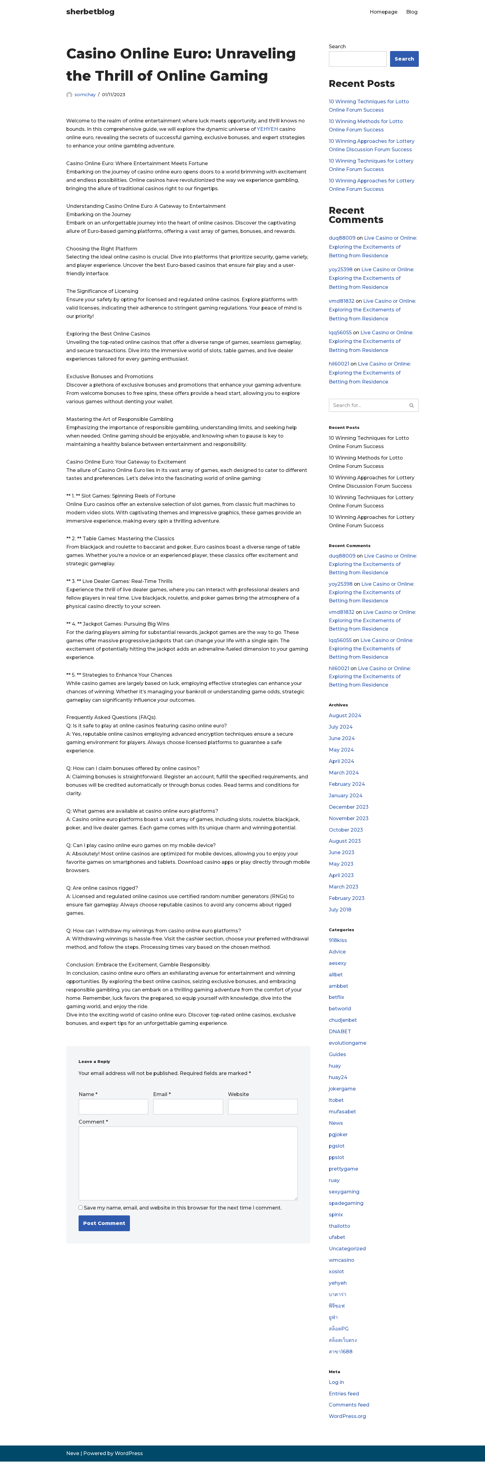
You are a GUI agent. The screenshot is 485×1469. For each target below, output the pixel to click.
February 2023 (347, 903)
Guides (337, 1060)
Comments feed (349, 1413)
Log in (336, 1390)
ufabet (337, 1244)
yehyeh (338, 1290)
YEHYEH (270, 129)
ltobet (336, 1106)
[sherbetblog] (90, 12)
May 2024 (341, 753)
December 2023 (349, 811)
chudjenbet (343, 1026)
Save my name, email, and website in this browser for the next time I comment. (182, 1214)
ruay (334, 1186)
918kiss (338, 945)
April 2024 (341, 765)
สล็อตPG (339, 1336)
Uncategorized (347, 1256)
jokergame (342, 1095)
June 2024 (342, 742)
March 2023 (343, 891)
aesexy (337, 968)
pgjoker (338, 1141)
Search (337, 46)
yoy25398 (341, 270)
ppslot (337, 1164)
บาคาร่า (337, 1301)
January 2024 (346, 800)
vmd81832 (342, 302)
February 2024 (347, 788)
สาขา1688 (341, 1359)
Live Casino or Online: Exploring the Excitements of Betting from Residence (373, 247)
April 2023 (341, 880)
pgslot (337, 1152)
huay (335, 1072)
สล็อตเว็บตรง (343, 1348)
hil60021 (339, 365)
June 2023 (341, 857)
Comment (93, 1128)
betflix (337, 1002)
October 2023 (346, 834)
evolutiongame (348, 1048)
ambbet (339, 991)
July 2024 (341, 731)
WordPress (129, 1461)
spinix (336, 1221)
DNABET (340, 1037)
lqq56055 (340, 333)
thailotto (340, 1233)
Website (238, 1101)
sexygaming (344, 1198)
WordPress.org (348, 1424)
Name (88, 1101)
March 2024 (344, 776)
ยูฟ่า (333, 1325)
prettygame (344, 1175)
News (336, 1129)
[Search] (367, 406)
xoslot (337, 1279)
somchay (85, 94)
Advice (337, 957)
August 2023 (345, 845)
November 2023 (349, 822)
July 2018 (340, 915)
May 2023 (341, 869)
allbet (336, 980)
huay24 (338, 1083)
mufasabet (343, 1117)
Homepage (382, 12)
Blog (412, 12)
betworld (340, 1014)
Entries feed (344, 1401)
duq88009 (342, 238)
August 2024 (345, 719)
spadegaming (346, 1210)
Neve (72, 1461)
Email (162, 1101)
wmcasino (342, 1267)
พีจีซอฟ (337, 1313)
